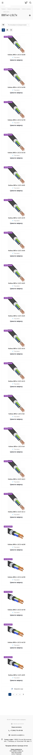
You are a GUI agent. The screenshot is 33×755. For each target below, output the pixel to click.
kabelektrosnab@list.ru (17, 735)
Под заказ (17, 57)
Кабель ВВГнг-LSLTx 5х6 (16, 414)
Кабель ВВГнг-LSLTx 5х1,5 (16, 512)
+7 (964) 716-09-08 (16, 730)
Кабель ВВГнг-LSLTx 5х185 (16, 87)
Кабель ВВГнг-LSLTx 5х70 (16, 218)
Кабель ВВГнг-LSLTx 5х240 (16, 55)
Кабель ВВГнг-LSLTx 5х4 (16, 446)
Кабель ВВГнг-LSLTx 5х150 (16, 120)
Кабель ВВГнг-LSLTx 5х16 (16, 348)
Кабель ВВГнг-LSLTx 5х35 (16, 283)
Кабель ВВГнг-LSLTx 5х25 (16, 316)
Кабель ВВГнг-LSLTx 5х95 (16, 185)
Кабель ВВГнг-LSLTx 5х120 (16, 152)
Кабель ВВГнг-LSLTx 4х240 (16, 544)
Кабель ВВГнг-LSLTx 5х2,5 (16, 479)
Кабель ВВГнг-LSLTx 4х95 (16, 675)
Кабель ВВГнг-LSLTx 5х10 (16, 381)
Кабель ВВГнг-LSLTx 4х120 (16, 642)
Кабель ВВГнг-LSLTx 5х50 (16, 250)
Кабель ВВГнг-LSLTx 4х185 (16, 577)
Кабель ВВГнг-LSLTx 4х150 (16, 610)
